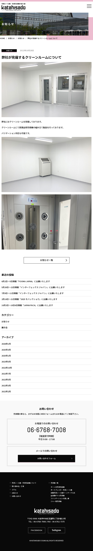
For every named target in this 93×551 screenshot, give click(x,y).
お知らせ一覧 (46, 260)
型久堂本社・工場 (18, 486)
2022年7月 (6, 373)
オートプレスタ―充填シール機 (61, 490)
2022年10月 (7, 367)
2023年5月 (6, 361)
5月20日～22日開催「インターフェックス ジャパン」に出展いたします (33, 287)
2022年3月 (6, 385)
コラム (14, 489)
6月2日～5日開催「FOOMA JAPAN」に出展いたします (26, 281)
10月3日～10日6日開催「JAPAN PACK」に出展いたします (27, 305)
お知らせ (9, 50)
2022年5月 (6, 379)
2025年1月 (6, 355)
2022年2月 (6, 391)
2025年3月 (6, 349)
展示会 (4, 327)
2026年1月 (6, 343)
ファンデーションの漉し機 (60, 498)
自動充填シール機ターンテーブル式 (63, 493)
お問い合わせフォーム (46, 458)
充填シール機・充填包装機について (24, 483)
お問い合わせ (16, 496)
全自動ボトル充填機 (57, 495)
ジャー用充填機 (56, 501)
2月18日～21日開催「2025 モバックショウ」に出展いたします (29, 299)
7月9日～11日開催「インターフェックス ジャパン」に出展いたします (33, 293)
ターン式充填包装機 (57, 487)
